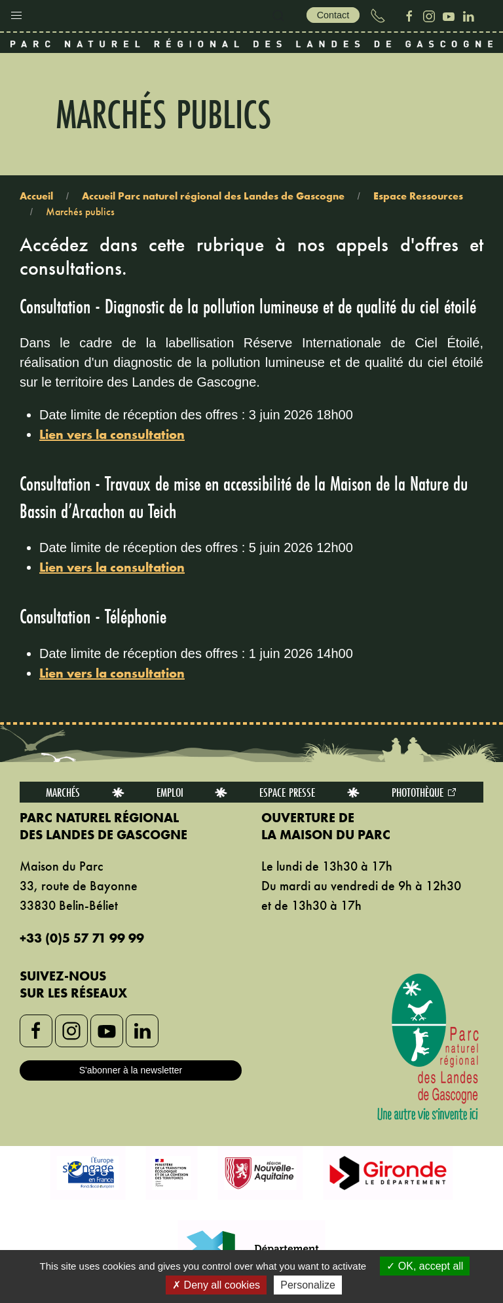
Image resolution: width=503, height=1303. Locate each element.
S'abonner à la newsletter (131, 1070)
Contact (333, 15)
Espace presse (287, 792)
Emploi (170, 792)
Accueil (36, 196)
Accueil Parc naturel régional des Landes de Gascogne (213, 196)
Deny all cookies (216, 1285)
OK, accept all (424, 1266)
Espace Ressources (418, 196)
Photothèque (424, 792)
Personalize (307, 1285)
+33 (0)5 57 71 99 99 (82, 938)
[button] (16, 12)
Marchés (63, 792)
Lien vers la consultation (112, 434)
